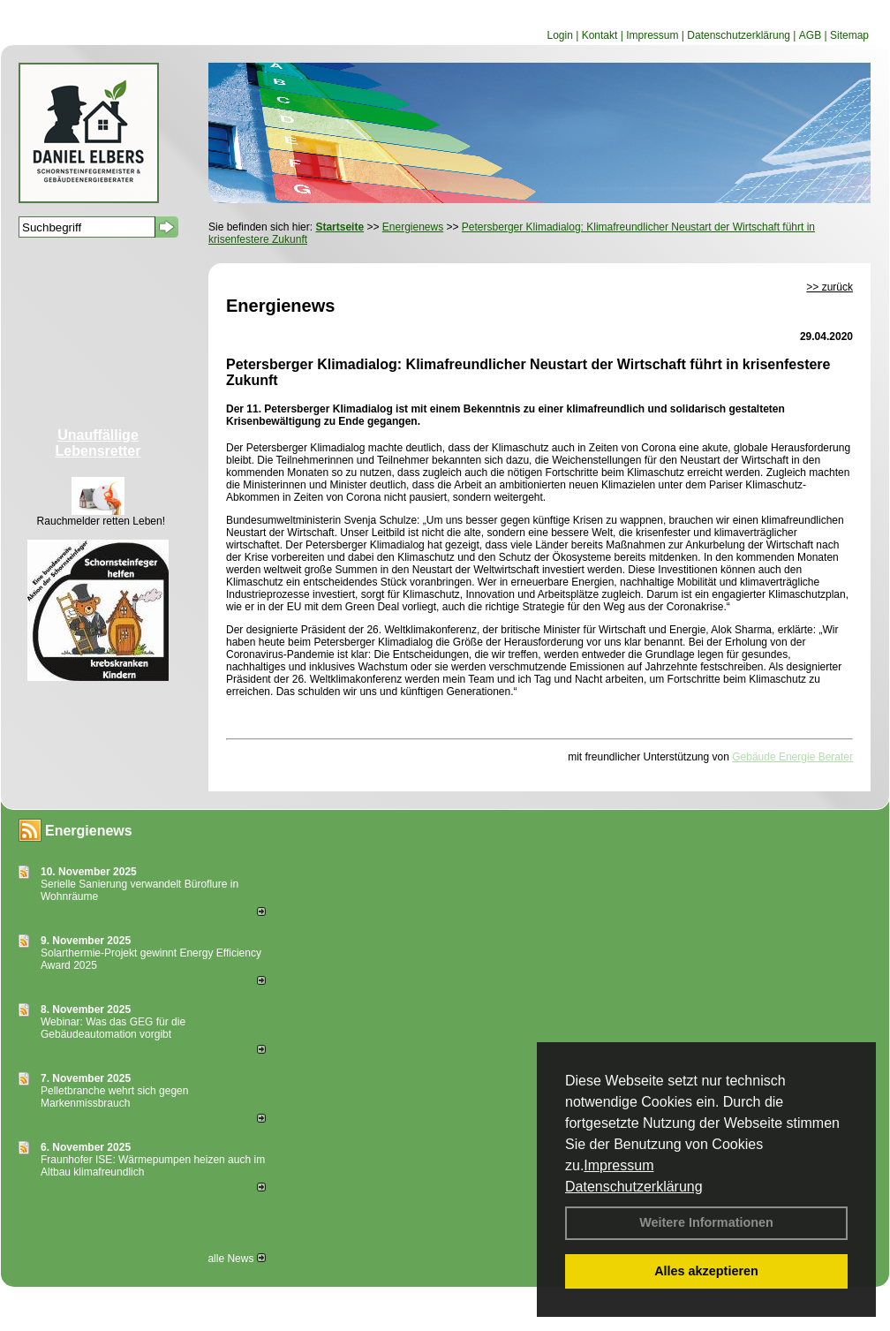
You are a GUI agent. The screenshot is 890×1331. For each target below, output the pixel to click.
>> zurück (829, 287)
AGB (810, 35)
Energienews (88, 830)
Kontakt (600, 35)
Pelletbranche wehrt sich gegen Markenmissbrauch (114, 1097)
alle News (236, 1258)
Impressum (618, 1165)
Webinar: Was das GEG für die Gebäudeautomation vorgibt (113, 1028)
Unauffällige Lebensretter (98, 442)
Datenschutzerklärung (634, 1186)
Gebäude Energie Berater (792, 757)
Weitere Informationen (706, 1222)
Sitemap (849, 35)
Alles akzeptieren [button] (706, 1271)
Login (559, 35)
